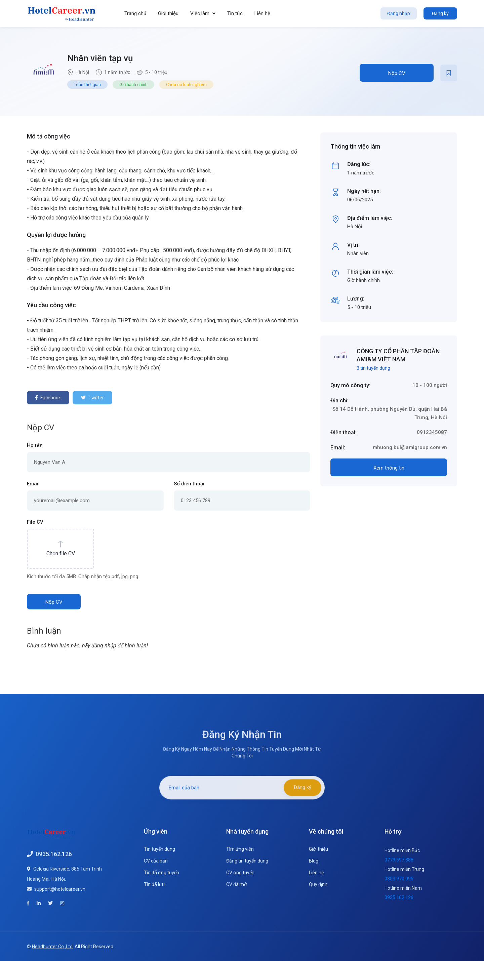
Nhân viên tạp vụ (100, 58)
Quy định (318, 884)
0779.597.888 (399, 860)
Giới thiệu (168, 13)
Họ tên (35, 445)
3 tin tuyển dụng (373, 368)
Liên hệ (262, 13)
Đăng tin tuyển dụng (247, 861)
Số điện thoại (189, 484)
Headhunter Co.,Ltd (52, 946)
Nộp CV (396, 73)
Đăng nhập (398, 13)
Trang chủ (135, 13)
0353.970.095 (399, 878)
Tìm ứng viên (240, 849)
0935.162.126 (54, 853)
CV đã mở (236, 884)
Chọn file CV (60, 553)
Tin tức (235, 13)
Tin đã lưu (154, 884)
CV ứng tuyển (240, 872)
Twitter (92, 397)
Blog (313, 861)
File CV (35, 522)
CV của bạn (156, 861)
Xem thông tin (388, 468)
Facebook (48, 397)
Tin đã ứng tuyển (161, 872)
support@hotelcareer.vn (59, 888)
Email (33, 484)
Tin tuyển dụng (159, 849)
